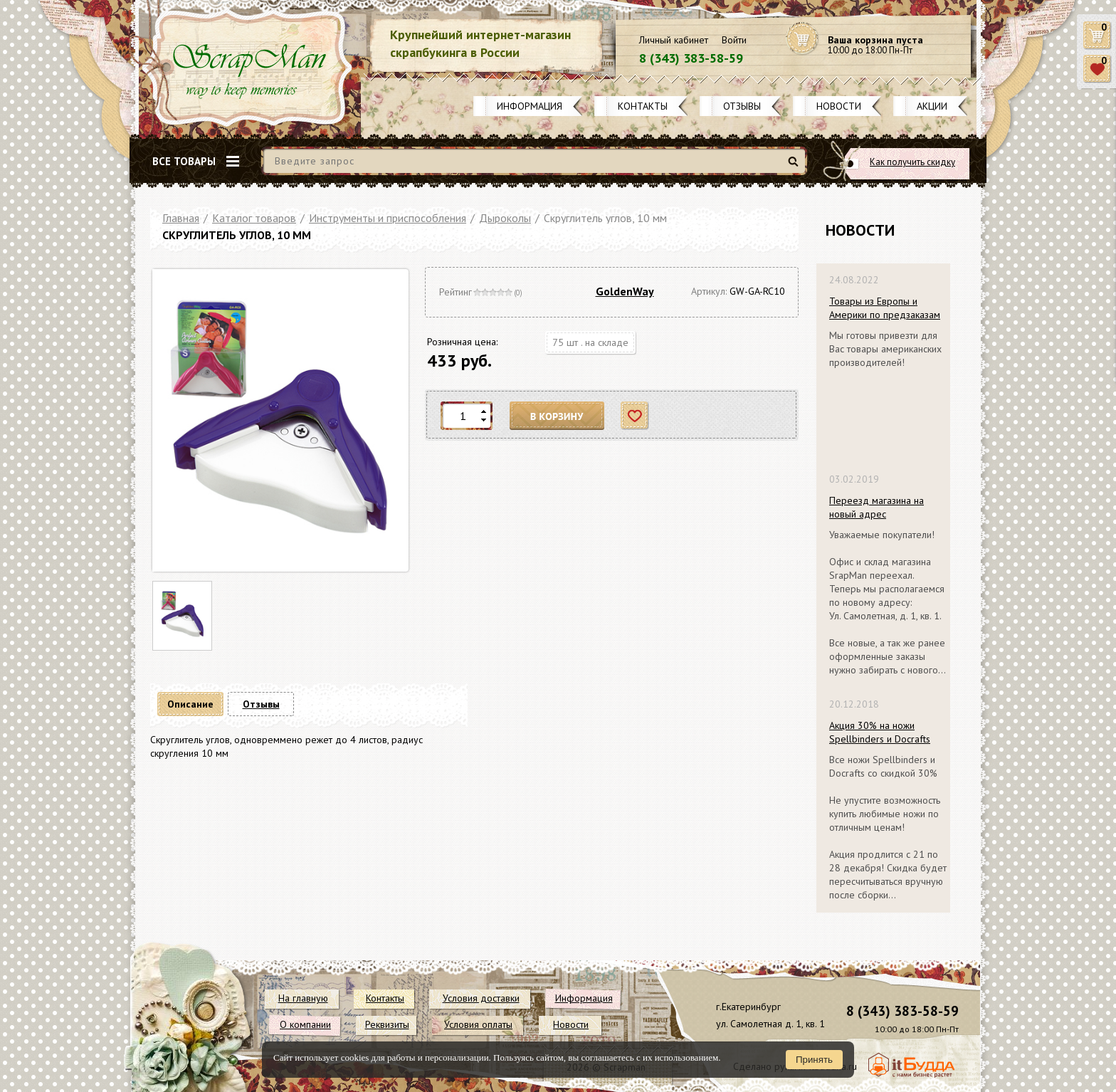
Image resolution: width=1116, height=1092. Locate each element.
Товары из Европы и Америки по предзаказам (884, 308)
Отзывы (742, 106)
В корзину (557, 416)
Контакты (643, 106)
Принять (814, 1059)
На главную (303, 998)
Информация (529, 106)
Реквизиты (387, 1024)
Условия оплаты (478, 1024)
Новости (838, 106)
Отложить (635, 416)
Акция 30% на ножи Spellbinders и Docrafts (879, 732)
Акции (932, 106)
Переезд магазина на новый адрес (876, 507)
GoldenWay (625, 291)
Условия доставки (481, 998)
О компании (305, 1024)
